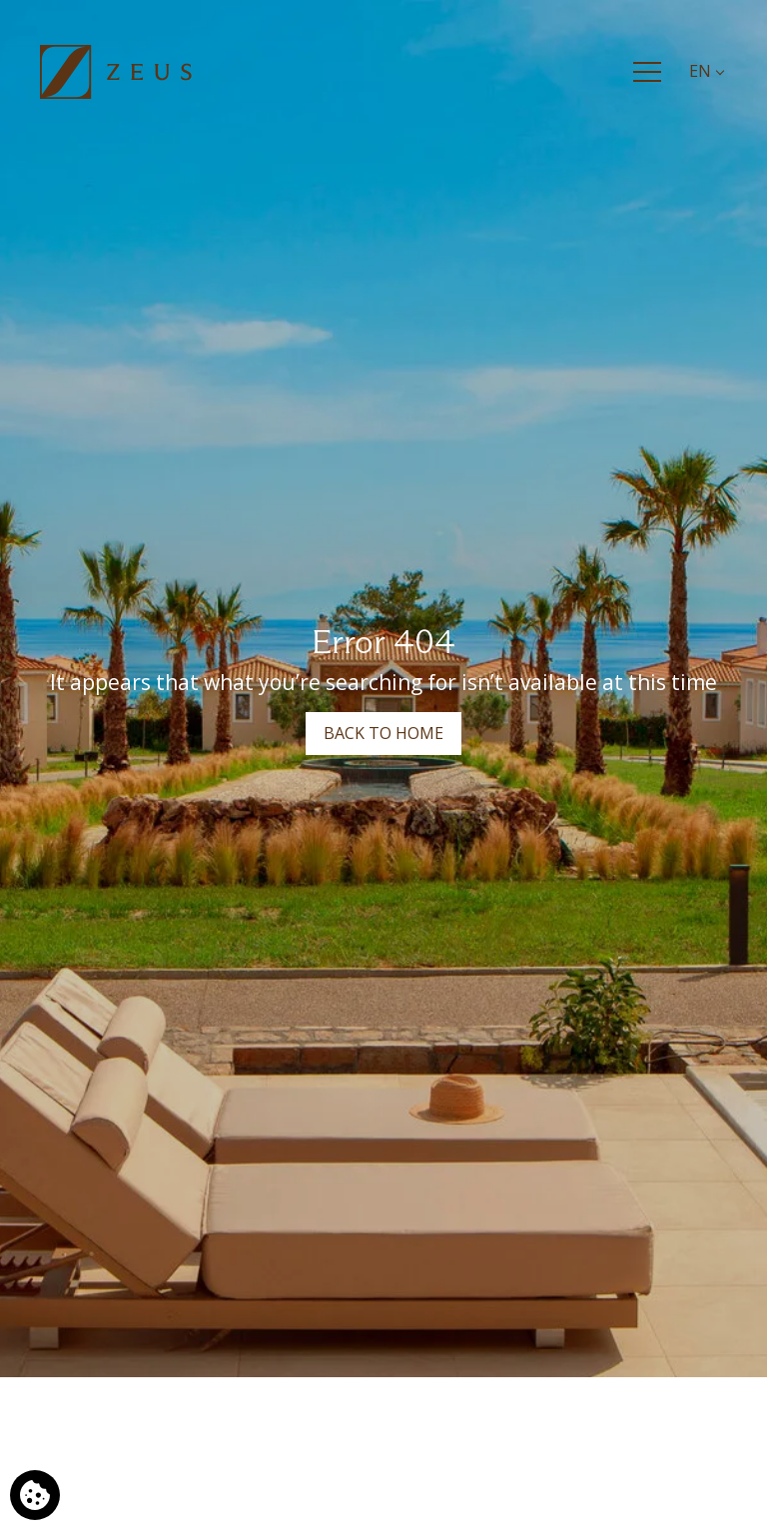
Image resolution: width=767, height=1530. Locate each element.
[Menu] (647, 72)
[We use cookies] (35, 1495)
